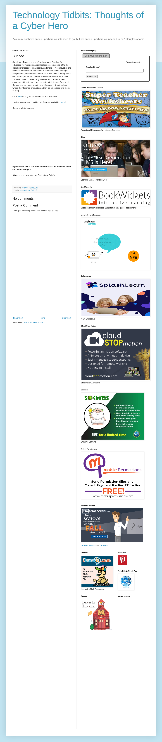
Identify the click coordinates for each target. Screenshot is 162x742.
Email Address (93, 67)
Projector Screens (88, 546)
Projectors (104, 546)
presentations (25, 190)
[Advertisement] (42, 297)
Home (42, 318)
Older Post (66, 318)
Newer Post (18, 318)
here (19, 96)
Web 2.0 (34, 190)
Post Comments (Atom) (33, 322)
